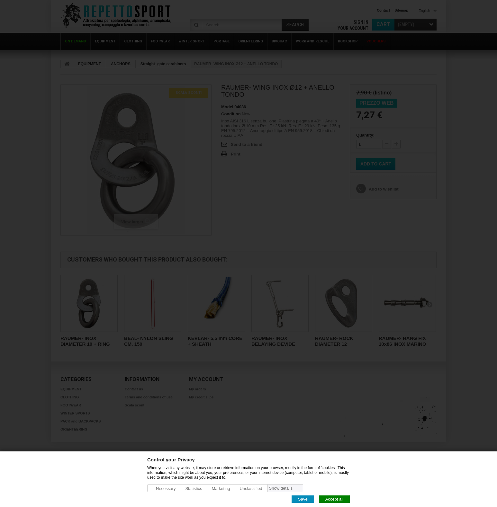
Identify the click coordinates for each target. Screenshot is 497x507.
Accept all (334, 498)
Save (303, 498)
